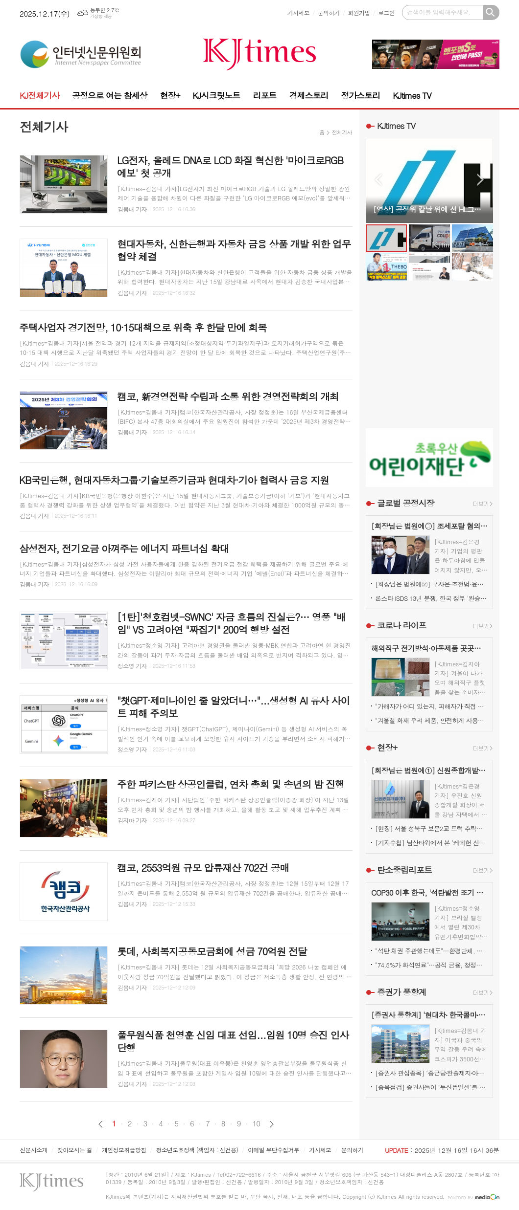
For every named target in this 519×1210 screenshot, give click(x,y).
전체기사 (342, 132)
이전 (100, 1124)
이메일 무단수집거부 (273, 1149)
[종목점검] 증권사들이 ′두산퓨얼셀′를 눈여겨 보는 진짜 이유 (431, 1087)
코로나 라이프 (401, 625)
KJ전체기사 (39, 95)
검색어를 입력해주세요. (439, 12)
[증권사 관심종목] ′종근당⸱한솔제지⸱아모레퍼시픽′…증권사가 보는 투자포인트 (431, 1073)
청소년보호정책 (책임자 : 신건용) (197, 1149)
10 (256, 1123)
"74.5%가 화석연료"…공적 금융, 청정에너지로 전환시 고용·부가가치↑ (431, 964)
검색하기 (491, 12)
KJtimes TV (412, 95)
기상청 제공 (101, 16)
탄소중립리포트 (404, 870)
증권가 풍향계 (401, 992)
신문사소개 (33, 1149)
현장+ (170, 95)
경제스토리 (308, 95)
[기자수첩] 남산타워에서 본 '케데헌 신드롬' (431, 842)
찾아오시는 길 (74, 1149)
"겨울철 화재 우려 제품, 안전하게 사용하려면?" (431, 720)
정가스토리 (360, 95)
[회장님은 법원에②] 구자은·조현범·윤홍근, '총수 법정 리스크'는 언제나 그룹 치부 (431, 584)
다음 (271, 1124)
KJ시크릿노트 (216, 95)
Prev (378, 180)
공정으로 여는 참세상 (109, 95)
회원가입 (359, 12)
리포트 (265, 95)
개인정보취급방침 (124, 1149)
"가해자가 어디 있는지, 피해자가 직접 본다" (431, 706)
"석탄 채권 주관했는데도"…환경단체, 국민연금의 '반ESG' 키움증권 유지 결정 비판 (431, 950)
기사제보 (298, 12)
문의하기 (329, 12)
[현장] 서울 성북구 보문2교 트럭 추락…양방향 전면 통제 (431, 828)
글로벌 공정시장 (405, 503)
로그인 (386, 12)
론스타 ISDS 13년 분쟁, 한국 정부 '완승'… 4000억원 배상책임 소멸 (431, 598)
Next (480, 180)
